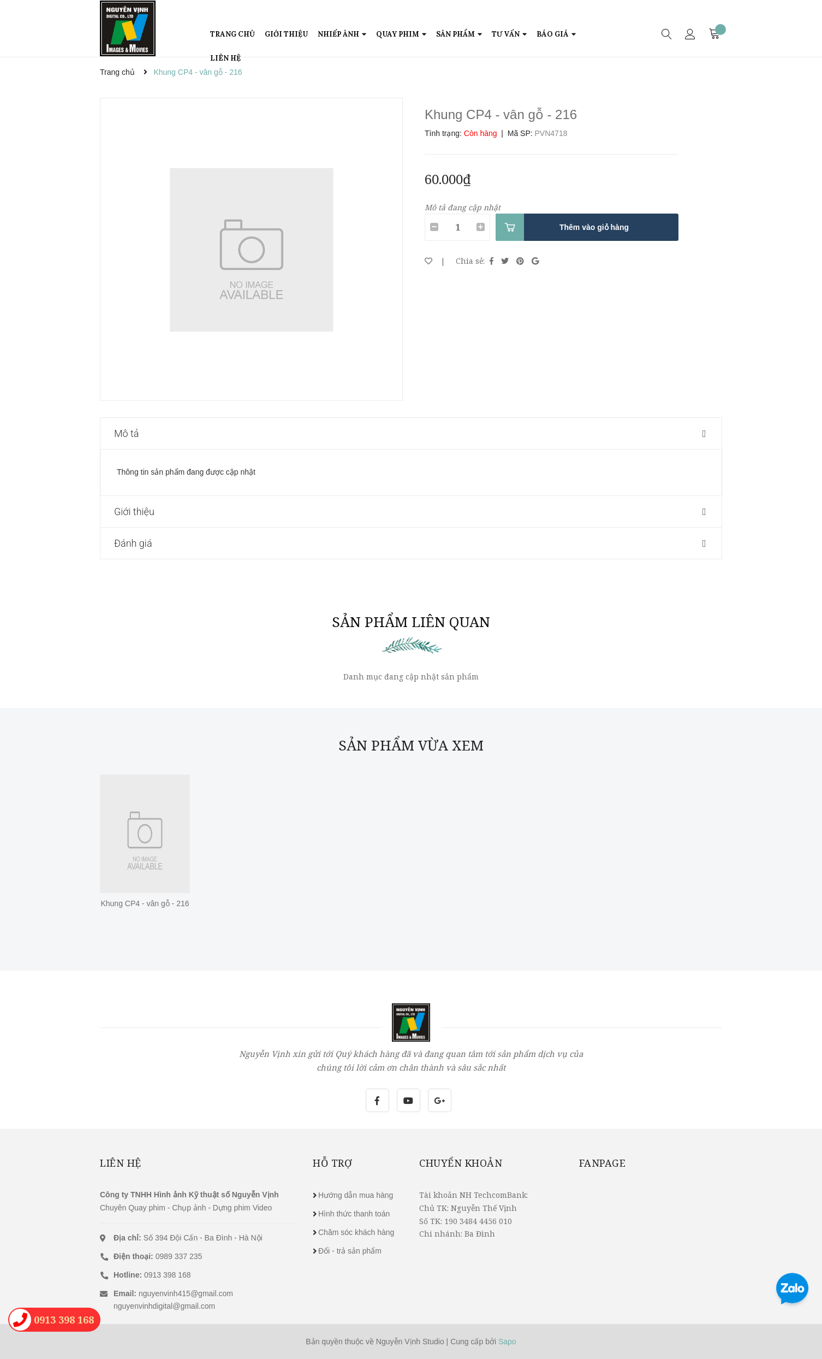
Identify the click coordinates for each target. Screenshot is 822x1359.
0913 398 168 (152, 1275)
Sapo (507, 1341)
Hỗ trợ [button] (332, 1162)
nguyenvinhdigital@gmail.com (164, 1306)
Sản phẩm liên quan (411, 621)
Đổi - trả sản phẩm (350, 1250)
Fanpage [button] (602, 1162)
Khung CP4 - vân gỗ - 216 (144, 903)
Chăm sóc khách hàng (356, 1232)
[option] (251, 249)
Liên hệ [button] (120, 1162)
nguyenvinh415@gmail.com (186, 1293)
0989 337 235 (158, 1256)
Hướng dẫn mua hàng (355, 1195)
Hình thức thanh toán (354, 1213)
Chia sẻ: (470, 261)
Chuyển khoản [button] (460, 1162)
